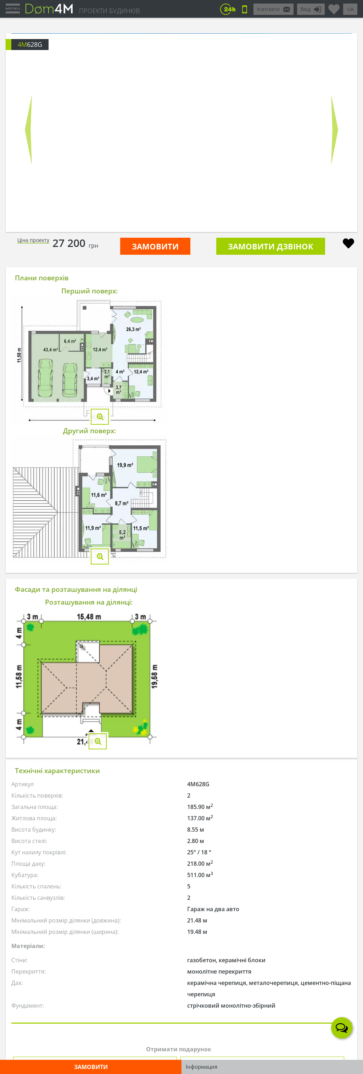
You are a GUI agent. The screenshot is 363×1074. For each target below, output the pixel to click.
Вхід (306, 9)
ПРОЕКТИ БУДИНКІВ (109, 10)
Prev (28, 129)
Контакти (268, 9)
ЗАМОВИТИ (155, 246)
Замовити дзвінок (270, 246)
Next (335, 129)
